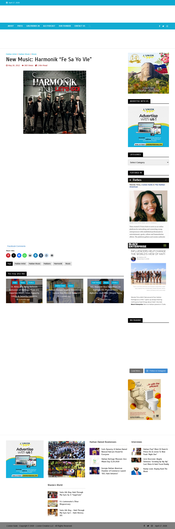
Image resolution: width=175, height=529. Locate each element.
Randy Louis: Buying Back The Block (155, 470)
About (11, 26)
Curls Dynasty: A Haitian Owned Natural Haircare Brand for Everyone (114, 452)
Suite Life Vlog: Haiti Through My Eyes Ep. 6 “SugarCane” (71, 493)
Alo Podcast (49, 26)
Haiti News (96, 283)
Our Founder (65, 26)
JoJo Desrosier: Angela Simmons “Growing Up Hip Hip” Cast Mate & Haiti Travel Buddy (156, 461)
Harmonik (58, 264)
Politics (31, 283)
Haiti (14, 283)
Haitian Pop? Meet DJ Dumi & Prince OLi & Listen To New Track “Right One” (155, 452)
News (23, 283)
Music (34, 54)
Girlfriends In (33, 26)
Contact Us (79, 26)
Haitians (47, 264)
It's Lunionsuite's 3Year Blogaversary (69, 502)
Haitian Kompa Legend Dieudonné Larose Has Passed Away (65, 291)
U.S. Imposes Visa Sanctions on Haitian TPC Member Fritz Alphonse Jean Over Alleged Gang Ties (105, 291)
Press (20, 26)
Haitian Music (24, 54)
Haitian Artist (11, 54)
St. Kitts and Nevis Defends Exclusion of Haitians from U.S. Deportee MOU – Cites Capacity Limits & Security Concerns (24, 291)
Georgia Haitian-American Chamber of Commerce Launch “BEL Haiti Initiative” (113, 471)
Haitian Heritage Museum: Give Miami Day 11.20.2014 (114, 460)
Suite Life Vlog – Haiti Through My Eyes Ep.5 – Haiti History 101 (72, 513)
